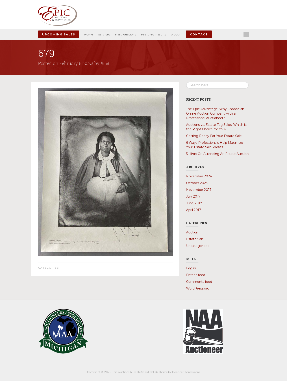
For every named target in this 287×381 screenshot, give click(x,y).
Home (88, 34)
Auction (192, 232)
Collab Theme (158, 371)
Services (104, 34)
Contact (199, 34)
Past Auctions (125, 34)
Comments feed (199, 281)
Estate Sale (195, 239)
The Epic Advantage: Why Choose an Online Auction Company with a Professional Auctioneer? (215, 113)
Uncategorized (197, 246)
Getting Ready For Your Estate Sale (214, 136)
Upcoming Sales (58, 34)
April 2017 (193, 210)
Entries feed (195, 275)
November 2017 (198, 189)
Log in (191, 268)
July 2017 (193, 196)
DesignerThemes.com (186, 371)
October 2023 (197, 183)
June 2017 (194, 203)
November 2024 (199, 176)
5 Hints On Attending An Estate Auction (217, 154)
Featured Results (153, 34)
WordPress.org (197, 288)
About (176, 34)
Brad (105, 63)
